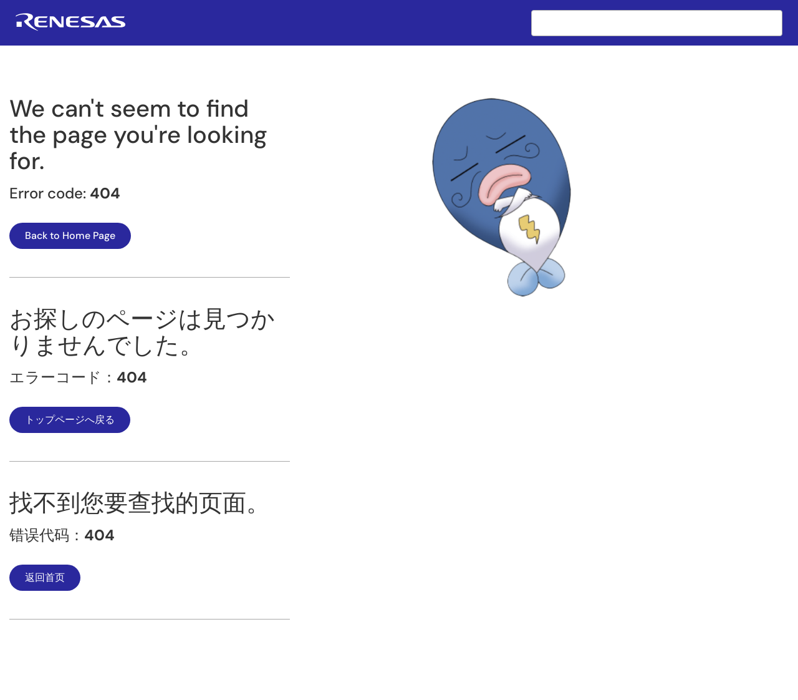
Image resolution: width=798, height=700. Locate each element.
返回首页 (45, 577)
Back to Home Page (70, 235)
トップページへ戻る (70, 419)
